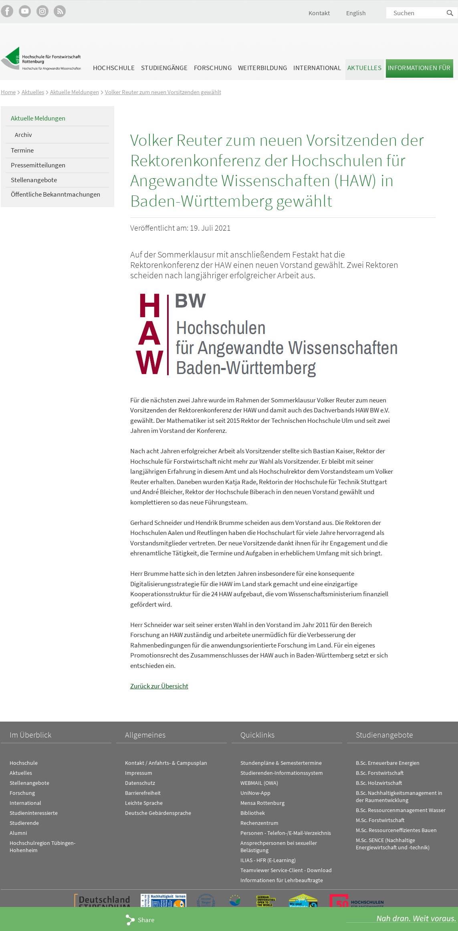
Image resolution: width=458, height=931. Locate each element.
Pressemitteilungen (38, 164)
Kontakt (319, 13)
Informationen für (419, 67)
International (317, 67)
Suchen (450, 13)
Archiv (23, 134)
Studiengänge (164, 67)
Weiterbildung (262, 67)
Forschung (213, 67)
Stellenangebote (34, 179)
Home (8, 92)
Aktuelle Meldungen (74, 92)
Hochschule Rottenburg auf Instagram (42, 11)
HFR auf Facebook (7, 11)
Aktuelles (364, 67)
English (356, 13)
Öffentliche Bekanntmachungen (55, 194)
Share (146, 919)
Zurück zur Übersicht (159, 685)
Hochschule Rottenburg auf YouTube (24, 11)
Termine (22, 150)
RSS (60, 11)
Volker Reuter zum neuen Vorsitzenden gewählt (163, 92)
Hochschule (114, 67)
